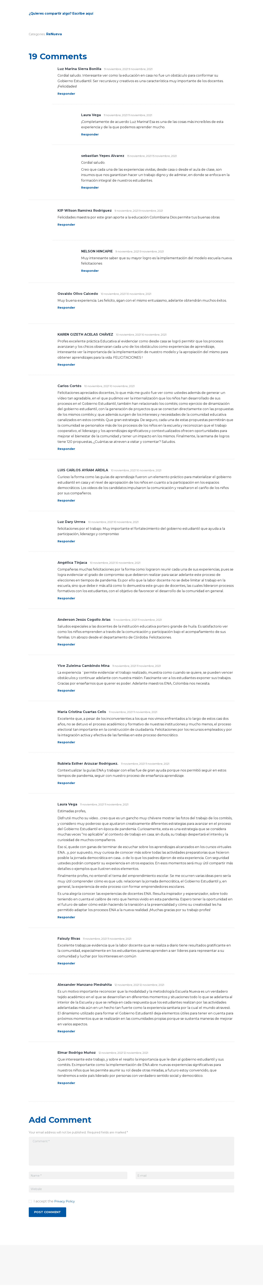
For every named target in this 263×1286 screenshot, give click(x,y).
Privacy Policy (65, 1201)
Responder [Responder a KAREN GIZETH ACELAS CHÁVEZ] (67, 364)
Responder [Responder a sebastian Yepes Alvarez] (90, 187)
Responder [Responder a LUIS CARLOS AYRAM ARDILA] (67, 500)
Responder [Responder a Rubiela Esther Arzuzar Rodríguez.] (67, 783)
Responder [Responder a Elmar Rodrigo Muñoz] (67, 1083)
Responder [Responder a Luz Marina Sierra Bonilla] (67, 94)
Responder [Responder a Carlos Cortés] (67, 449)
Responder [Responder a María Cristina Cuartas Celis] (67, 742)
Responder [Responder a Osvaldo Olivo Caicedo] (67, 307)
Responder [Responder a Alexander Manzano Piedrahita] (67, 1031)
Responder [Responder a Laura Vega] (90, 134)
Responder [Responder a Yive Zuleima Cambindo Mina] (67, 690)
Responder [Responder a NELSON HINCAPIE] (90, 271)
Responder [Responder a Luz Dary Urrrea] (67, 541)
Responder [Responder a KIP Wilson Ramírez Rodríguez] (67, 224)
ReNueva (55, 34)
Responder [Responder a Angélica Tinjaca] (67, 598)
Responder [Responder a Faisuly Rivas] (67, 963)
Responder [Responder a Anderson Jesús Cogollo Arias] (67, 644)
